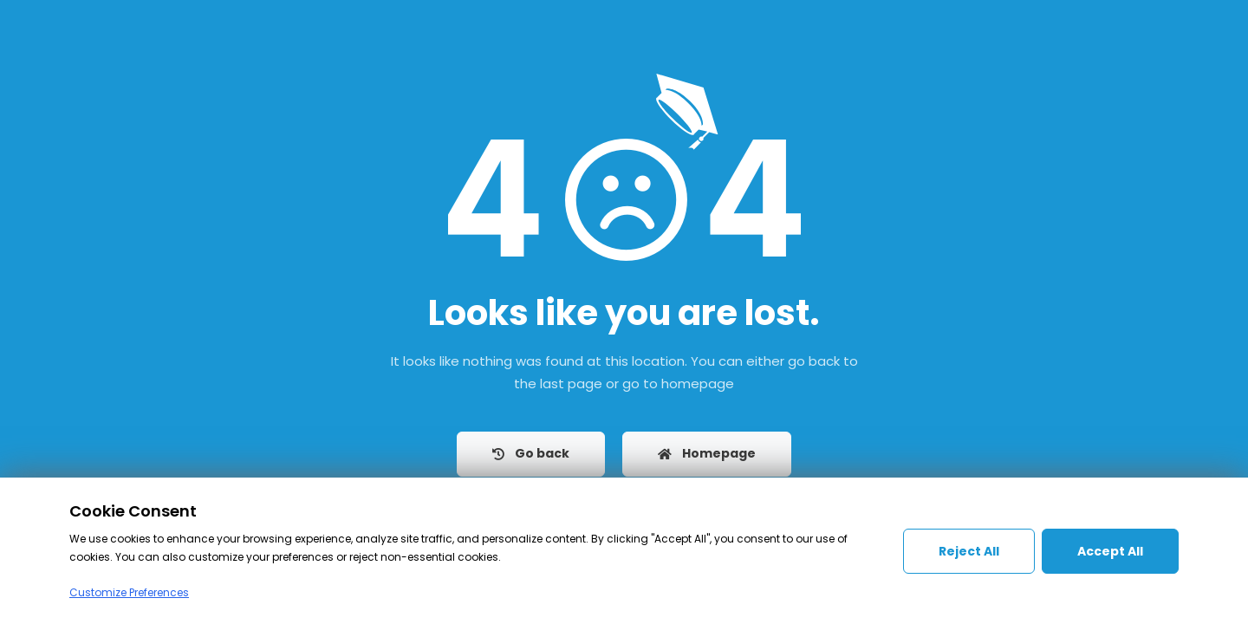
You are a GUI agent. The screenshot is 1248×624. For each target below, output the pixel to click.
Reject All (969, 551)
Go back (530, 453)
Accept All (1110, 551)
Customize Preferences (129, 592)
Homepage (707, 453)
